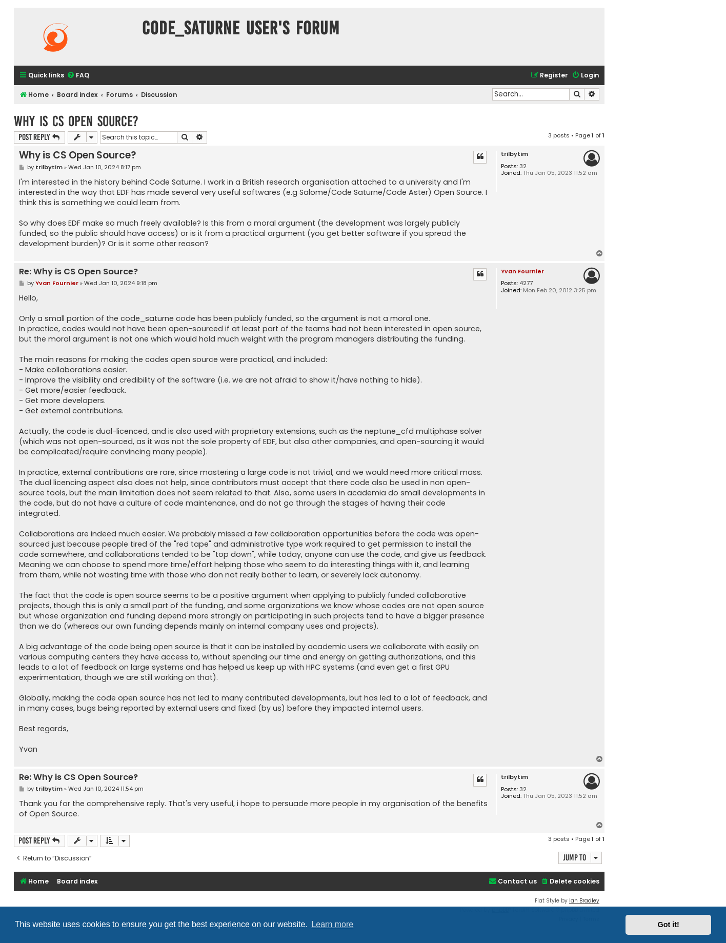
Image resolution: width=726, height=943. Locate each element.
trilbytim (514, 154)
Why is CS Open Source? (76, 121)
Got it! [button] (668, 924)
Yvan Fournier (522, 271)
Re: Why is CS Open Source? (78, 272)
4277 (526, 283)
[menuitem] (78, 76)
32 (523, 166)
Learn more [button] (332, 924)
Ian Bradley (584, 901)
